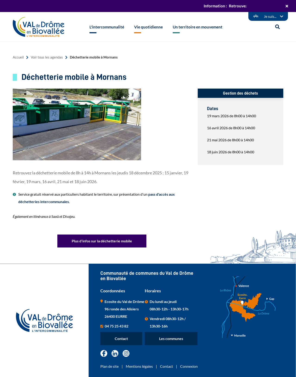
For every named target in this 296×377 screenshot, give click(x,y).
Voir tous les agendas (47, 57)
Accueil (18, 57)
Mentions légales (139, 366)
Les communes (171, 338)
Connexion (189, 366)
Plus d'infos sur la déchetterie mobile (102, 241)
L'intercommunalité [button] (106, 27)
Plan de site (109, 366)
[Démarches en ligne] (268, 16)
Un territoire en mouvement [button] (197, 27)
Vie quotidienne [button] (148, 27)
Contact (121, 338)
